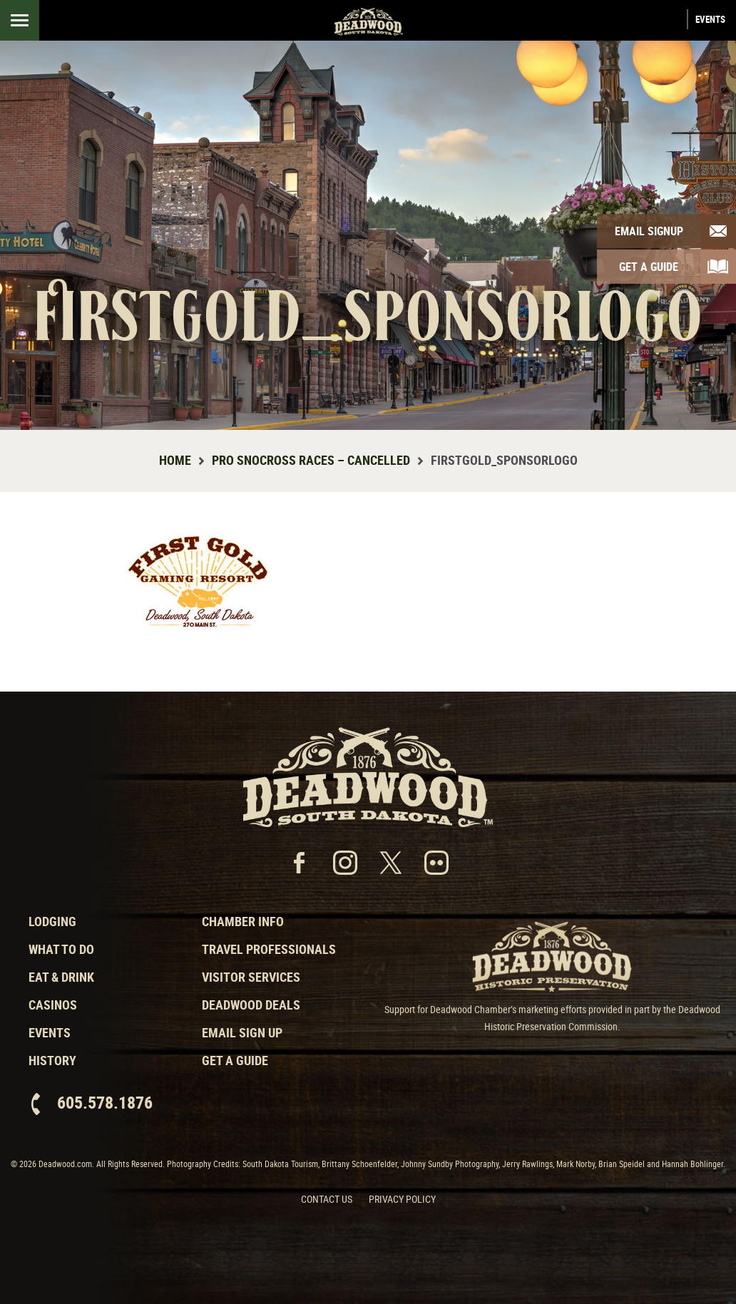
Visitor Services (251, 976)
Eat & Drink (61, 976)
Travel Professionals (269, 949)
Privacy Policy (402, 1199)
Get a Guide (235, 1060)
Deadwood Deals (251, 1004)
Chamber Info (243, 921)
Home (175, 459)
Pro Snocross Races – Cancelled (311, 459)
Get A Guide (648, 266)
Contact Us (326, 1199)
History (52, 1060)
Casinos (53, 1004)
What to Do (61, 949)
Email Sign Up (242, 1032)
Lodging (52, 921)
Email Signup (649, 231)
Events (710, 19)
